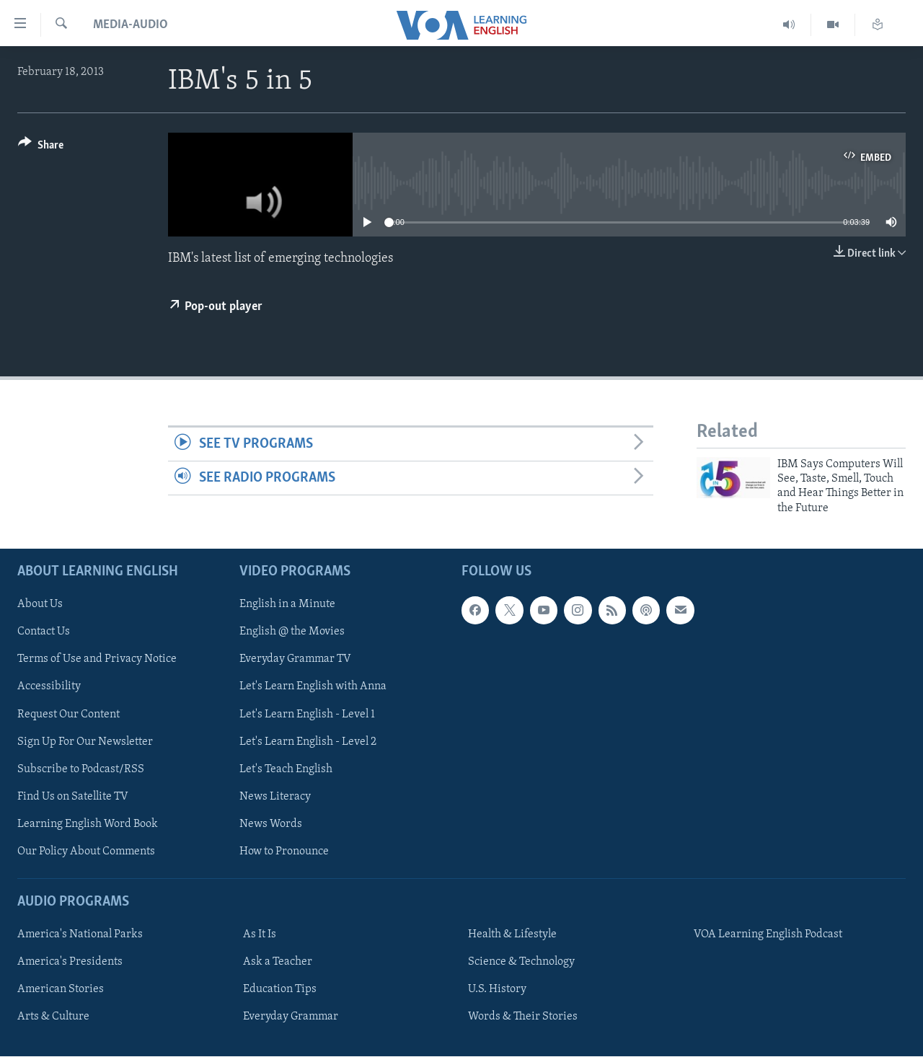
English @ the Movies (292, 632)
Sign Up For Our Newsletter (85, 742)
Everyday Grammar (290, 1016)
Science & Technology (521, 962)
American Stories (60, 989)
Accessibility (49, 687)
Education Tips (280, 989)
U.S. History (497, 989)
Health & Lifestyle (512, 934)
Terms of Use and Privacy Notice (97, 659)
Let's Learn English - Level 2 (307, 742)
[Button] (40, 147)
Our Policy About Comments (86, 851)
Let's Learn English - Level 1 (307, 714)
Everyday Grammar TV (295, 659)
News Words (270, 824)
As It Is (259, 934)
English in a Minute (287, 605)
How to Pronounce (284, 851)
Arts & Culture (53, 1016)
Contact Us (43, 632)
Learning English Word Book (87, 824)
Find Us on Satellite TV (72, 796)
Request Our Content (68, 714)
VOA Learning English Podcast (768, 934)
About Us (40, 605)
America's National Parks (80, 934)
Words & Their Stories (523, 1016)
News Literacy (275, 796)
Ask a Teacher (277, 962)
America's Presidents (70, 962)
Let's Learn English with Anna (313, 687)
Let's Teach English (285, 769)
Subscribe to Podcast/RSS (80, 769)
